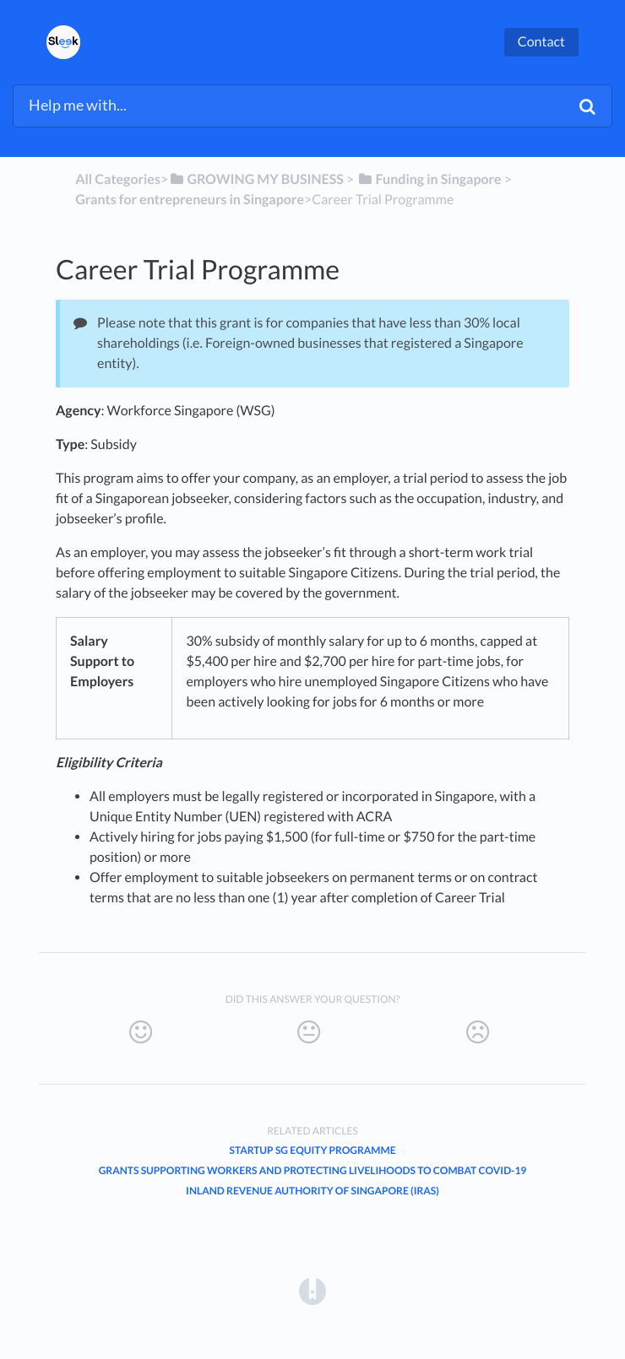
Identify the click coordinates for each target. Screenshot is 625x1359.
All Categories (117, 179)
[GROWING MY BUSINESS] (256, 179)
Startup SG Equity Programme (312, 1150)
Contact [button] (541, 42)
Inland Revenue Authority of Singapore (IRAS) (312, 1190)
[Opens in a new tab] (312, 1290)
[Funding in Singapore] (428, 179)
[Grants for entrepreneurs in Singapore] (189, 200)
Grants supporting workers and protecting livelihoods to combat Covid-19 (313, 1170)
